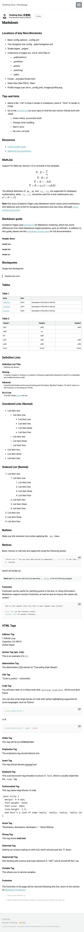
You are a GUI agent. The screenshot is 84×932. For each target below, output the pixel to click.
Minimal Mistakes (54, 926)
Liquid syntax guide (17, 146)
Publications (42, 5)
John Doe (6, 302)
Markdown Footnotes (15, 889)
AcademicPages (36, 926)
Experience (57, 5)
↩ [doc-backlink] (24, 895)
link (26, 656)
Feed (22, 923)
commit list (22, 110)
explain (18, 396)
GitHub (13, 923)
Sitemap (6, 919)
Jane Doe (6, 307)
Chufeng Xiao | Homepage (14, 5)
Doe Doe (6, 311)
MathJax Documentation (19, 151)
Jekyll (27, 926)
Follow (38, 16)
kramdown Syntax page (38, 231)
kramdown (29, 225)
